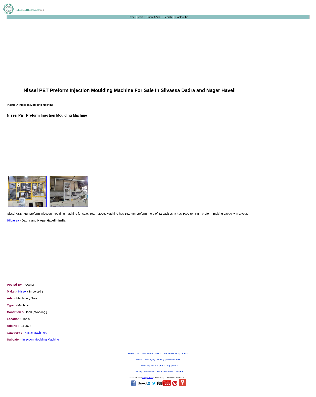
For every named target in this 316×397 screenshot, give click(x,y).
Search (167, 17)
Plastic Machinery (36, 332)
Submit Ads (153, 17)
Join (140, 17)
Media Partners (171, 353)
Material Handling (165, 371)
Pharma (154, 365)
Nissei (22, 291)
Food (162, 365)
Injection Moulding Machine (36, 104)
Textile (137, 371)
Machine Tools (173, 359)
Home (131, 17)
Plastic (11, 104)
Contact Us (181, 17)
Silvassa (13, 220)
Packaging (150, 359)
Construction (149, 371)
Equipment (172, 365)
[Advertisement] (130, 55)
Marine (179, 371)
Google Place (147, 377)
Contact (184, 353)
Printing (160, 359)
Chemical (144, 365)
